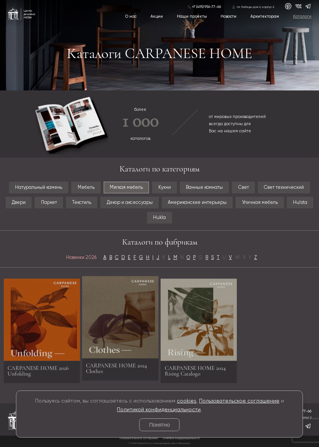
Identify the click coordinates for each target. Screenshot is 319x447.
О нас (130, 16)
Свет (243, 187)
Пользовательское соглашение (239, 401)
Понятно (159, 425)
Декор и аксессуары (130, 202)
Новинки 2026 (81, 257)
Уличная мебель (260, 202)
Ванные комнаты (204, 187)
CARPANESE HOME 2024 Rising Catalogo (195, 373)
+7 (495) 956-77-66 (206, 7)
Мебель (86, 187)
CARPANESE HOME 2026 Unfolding (38, 373)
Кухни (164, 187)
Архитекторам (264, 16)
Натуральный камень (38, 187)
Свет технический (284, 187)
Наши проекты (192, 16)
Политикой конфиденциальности (159, 409)
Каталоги (302, 16)
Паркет (49, 202)
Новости (228, 16)
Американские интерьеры (197, 202)
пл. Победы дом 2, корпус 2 (255, 7)
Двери (19, 202)
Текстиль (81, 202)
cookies (186, 401)
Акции (156, 16)
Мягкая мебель (126, 187)
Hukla (159, 217)
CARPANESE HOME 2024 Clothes (116, 366)
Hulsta (300, 202)
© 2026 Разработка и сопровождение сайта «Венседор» (159, 443)
